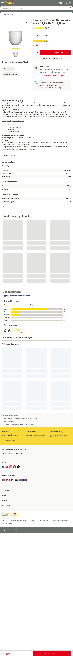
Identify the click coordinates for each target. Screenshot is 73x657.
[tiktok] (18, 466)
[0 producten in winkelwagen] (70, 3)
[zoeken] (70, 8)
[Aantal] (36, 52)
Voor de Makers (10, 415)
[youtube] (6, 466)
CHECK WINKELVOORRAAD (52, 59)
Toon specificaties (40, 35)
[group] (12, 436)
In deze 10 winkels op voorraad (52, 75)
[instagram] (10, 467)
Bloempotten (8, 69)
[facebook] (3, 467)
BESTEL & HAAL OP (56, 52)
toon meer (7, 207)
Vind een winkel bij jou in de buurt (59, 436)
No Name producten (10, 74)
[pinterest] (14, 466)
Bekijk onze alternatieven (49, 85)
